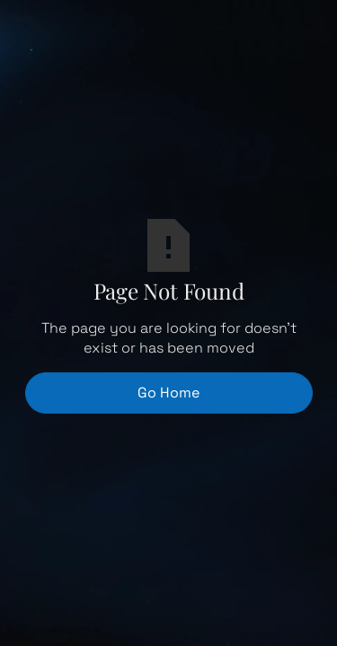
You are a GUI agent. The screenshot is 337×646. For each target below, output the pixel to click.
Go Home (168, 392)
